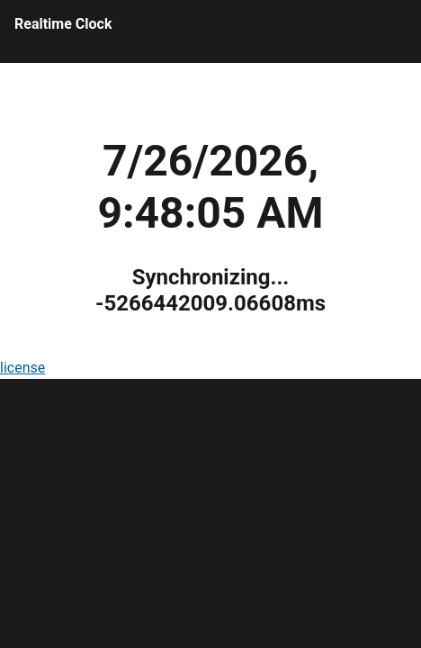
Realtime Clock (63, 23)
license (22, 367)
